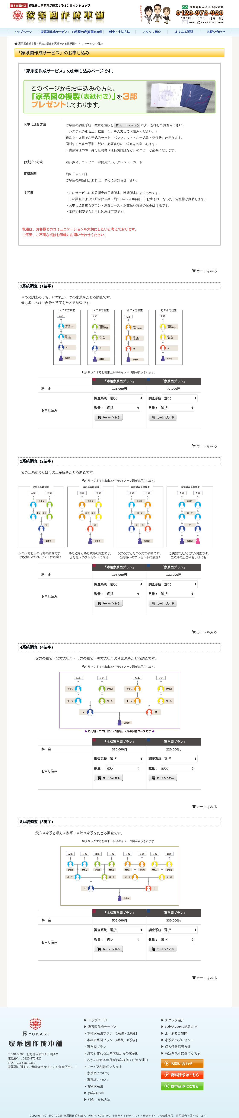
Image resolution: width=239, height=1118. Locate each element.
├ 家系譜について (96, 1079)
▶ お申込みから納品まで (179, 1027)
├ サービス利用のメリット (103, 1066)
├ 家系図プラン (95, 1046)
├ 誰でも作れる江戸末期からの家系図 (111, 1053)
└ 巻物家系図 (93, 1086)
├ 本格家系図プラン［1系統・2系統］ (111, 1033)
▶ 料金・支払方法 (97, 1099)
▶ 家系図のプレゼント (177, 1040)
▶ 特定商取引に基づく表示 (180, 1053)
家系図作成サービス (54, 32)
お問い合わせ (216, 32)
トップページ (23, 32)
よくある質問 (184, 32)
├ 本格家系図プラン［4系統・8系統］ (111, 1040)
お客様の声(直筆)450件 (87, 32)
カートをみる (204, 271)
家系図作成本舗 (73, 1115)
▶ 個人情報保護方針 (176, 1046)
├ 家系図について (96, 1073)
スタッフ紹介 (152, 32)
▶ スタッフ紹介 (172, 1020)
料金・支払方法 (119, 32)
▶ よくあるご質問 (174, 1033)
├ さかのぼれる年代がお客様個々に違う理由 (116, 1060)
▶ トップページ (95, 1020)
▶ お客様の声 (94, 1093)
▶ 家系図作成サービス (100, 1027)
